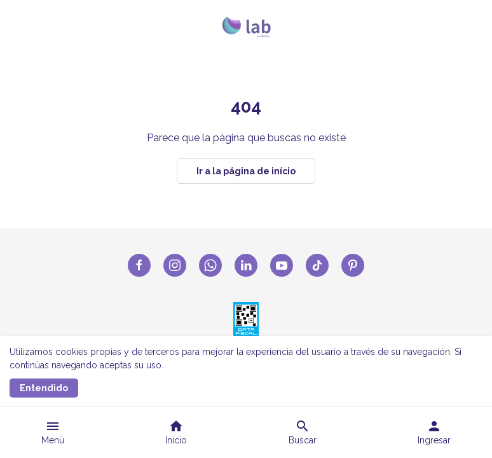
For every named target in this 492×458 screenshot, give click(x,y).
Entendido (44, 388)
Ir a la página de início (246, 171)
